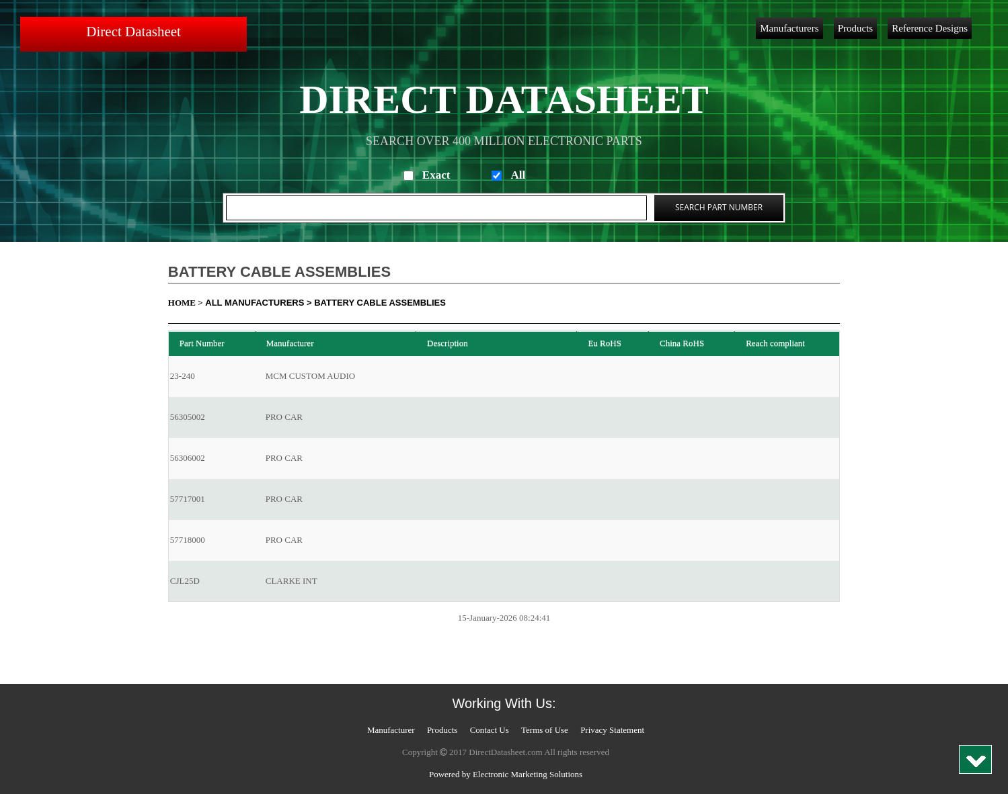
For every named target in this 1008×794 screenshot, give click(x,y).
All (517, 175)
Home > (185, 303)
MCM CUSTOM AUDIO (310, 376)
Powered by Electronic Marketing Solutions (505, 774)
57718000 (187, 540)
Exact (436, 175)
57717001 (187, 499)
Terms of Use (544, 730)
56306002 (187, 458)
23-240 (182, 376)
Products (856, 28)
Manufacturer (391, 730)
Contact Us (489, 730)
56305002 (187, 417)
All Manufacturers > (258, 303)
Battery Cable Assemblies (380, 303)
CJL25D (185, 581)
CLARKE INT (291, 581)
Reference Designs (930, 28)
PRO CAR (284, 417)
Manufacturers (789, 28)
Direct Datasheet (133, 32)
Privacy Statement (612, 730)
